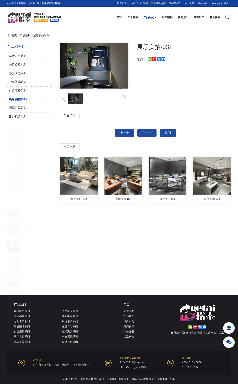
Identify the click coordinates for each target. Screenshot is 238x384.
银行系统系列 (18, 140)
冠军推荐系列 (18, 108)
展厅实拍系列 (41, 35)
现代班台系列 (18, 56)
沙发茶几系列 (18, 82)
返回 (168, 138)
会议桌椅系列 (18, 64)
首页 (119, 17)
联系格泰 (215, 17)
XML (226, 3)
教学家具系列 (18, 157)
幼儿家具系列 (18, 131)
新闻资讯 (183, 17)
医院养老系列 (18, 149)
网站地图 (202, 3)
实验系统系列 (18, 166)
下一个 (146, 138)
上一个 (124, 138)
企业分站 (189, 3)
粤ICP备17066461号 (144, 378)
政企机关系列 (18, 116)
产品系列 (150, 17)
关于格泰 (133, 17)
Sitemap (215, 3)
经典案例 (167, 17)
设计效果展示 (18, 175)
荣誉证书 (199, 17)
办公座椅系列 (18, 90)
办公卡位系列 (18, 73)
